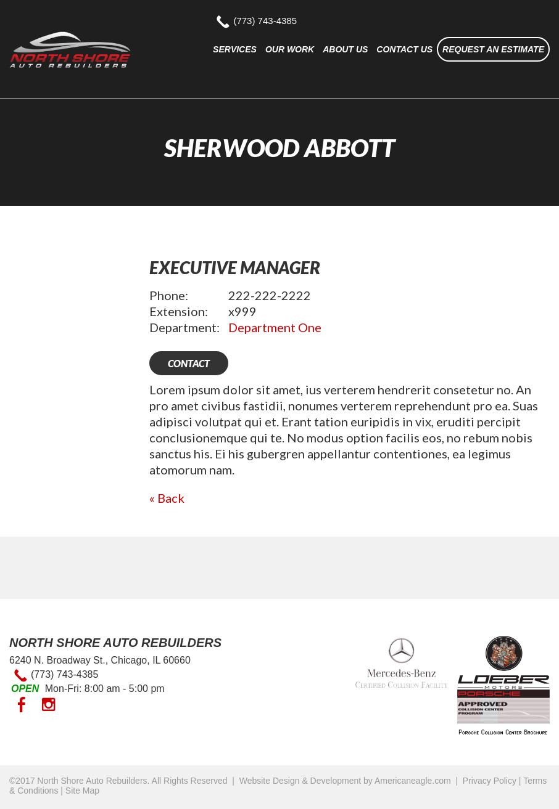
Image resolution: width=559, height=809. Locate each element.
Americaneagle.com (413, 781)
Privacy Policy (489, 781)
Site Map (82, 790)
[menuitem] (235, 49)
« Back (166, 497)
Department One (274, 327)
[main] (349, 381)
